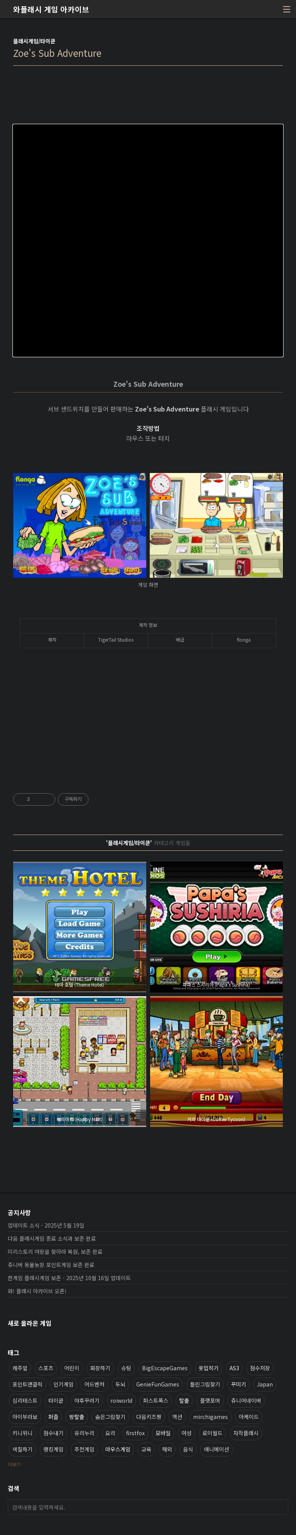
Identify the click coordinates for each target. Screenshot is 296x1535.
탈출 (184, 1400)
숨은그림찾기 (110, 1417)
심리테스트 (25, 1400)
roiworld (121, 1400)
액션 (177, 1417)
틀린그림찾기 (205, 1384)
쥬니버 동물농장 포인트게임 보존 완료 (51, 1265)
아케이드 (249, 1417)
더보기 (14, 1464)
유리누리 (84, 1433)
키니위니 (22, 1433)
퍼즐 (53, 1417)
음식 (188, 1449)
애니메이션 (216, 1449)
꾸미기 (238, 1384)
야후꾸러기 (86, 1400)
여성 (186, 1433)
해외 (167, 1449)
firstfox (135, 1433)
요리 (110, 1433)
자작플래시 (245, 1433)
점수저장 (260, 1368)
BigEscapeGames (165, 1368)
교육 (146, 1449)
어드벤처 (94, 1384)
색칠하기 (22, 1449)
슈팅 (126, 1368)
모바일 (163, 1433)
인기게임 (63, 1384)
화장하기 (100, 1368)
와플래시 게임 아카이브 (51, 9)
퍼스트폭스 (155, 1400)
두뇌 (120, 1384)
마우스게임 (117, 1449)
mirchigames (210, 1417)
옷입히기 (208, 1368)
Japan (265, 1384)
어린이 (71, 1368)
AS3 (234, 1368)
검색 (280, 1507)
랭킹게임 (53, 1449)
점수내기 (53, 1433)
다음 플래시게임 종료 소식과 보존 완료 (52, 1238)
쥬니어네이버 (246, 1400)
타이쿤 (55, 1400)
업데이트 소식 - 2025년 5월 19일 (46, 1225)
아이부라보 (25, 1417)
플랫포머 (210, 1400)
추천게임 (84, 1449)
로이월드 (212, 1433)
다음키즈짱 (148, 1417)
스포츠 (45, 1368)
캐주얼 (19, 1368)
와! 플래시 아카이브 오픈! (37, 1291)
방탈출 (76, 1417)
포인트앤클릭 (27, 1384)
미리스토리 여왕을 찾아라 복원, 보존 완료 (55, 1251)
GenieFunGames (157, 1384)
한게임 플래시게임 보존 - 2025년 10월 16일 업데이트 (69, 1278)
